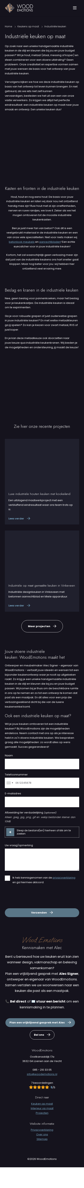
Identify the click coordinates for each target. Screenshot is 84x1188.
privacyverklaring (64, 898)
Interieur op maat (42, 1129)
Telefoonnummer (16, 795)
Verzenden (39, 933)
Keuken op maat (42, 1124)
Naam (9, 776)
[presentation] (35, 918)
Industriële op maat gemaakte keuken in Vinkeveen (41, 606)
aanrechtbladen (50, 262)
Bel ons (39, 1055)
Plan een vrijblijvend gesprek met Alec (37, 1043)
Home (8, 47)
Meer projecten (39, 647)
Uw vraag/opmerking (19, 866)
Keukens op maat (28, 47)
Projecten (42, 1133)
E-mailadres (13, 814)
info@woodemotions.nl (42, 1095)
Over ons (42, 1155)
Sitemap (42, 1160)
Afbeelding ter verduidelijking (30, 833)
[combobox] (9, 804)
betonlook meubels (22, 262)
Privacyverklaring (42, 1150)
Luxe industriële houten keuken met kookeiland (39, 514)
